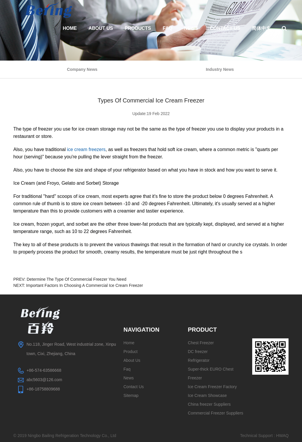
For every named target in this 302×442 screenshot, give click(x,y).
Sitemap (131, 395)
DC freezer (198, 351)
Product (131, 351)
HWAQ (282, 435)
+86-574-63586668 (44, 370)
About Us (100, 28)
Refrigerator (198, 360)
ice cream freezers (86, 149)
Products (138, 28)
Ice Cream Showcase (207, 395)
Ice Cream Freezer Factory (212, 386)
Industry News (220, 69)
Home (70, 28)
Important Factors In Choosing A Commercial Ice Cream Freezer (84, 285)
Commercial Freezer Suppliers (215, 413)
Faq (168, 28)
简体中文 (261, 28)
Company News (82, 69)
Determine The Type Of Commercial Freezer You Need (76, 279)
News (191, 28)
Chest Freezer (201, 342)
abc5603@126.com (44, 379)
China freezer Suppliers (209, 404)
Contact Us (225, 28)
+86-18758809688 (43, 389)
